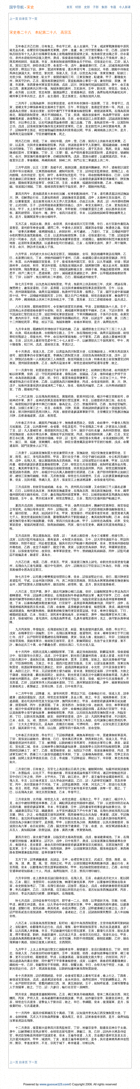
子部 (96, 7)
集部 (104, 7)
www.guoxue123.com (54, 1084)
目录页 (23, 18)
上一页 (13, 18)
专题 (113, 7)
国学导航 (16, 7)
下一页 (33, 18)
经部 (78, 7)
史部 (87, 7)
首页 (69, 7)
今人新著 (125, 7)
